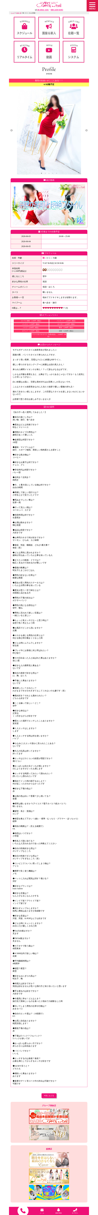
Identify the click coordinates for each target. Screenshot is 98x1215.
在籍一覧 (18, 13)
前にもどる (49, 1096)
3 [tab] (49, 173)
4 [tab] (53, 173)
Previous (11, 130)
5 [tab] (56, 173)
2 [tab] (45, 173)
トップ (13, 13)
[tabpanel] (49, 132)
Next (86, 130)
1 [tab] (41, 173)
